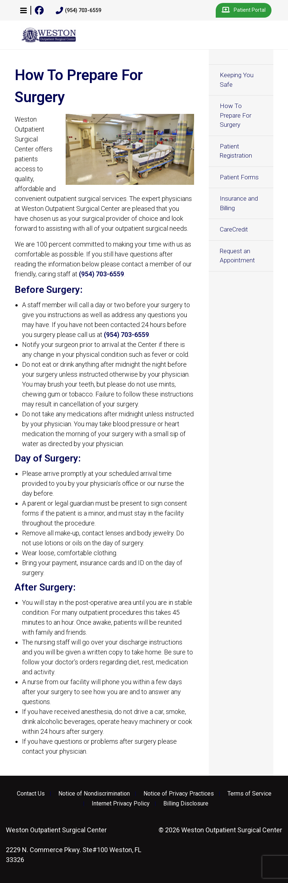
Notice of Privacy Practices (178, 794)
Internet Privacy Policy (121, 804)
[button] (23, 10)
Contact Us (31, 794)
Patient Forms (239, 177)
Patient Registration (236, 151)
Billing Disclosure (185, 804)
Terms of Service (249, 794)
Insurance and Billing (239, 203)
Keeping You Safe (237, 79)
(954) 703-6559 (78, 10)
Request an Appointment (237, 255)
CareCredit (234, 229)
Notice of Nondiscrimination (94, 794)
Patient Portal (244, 10)
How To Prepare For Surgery (235, 115)
